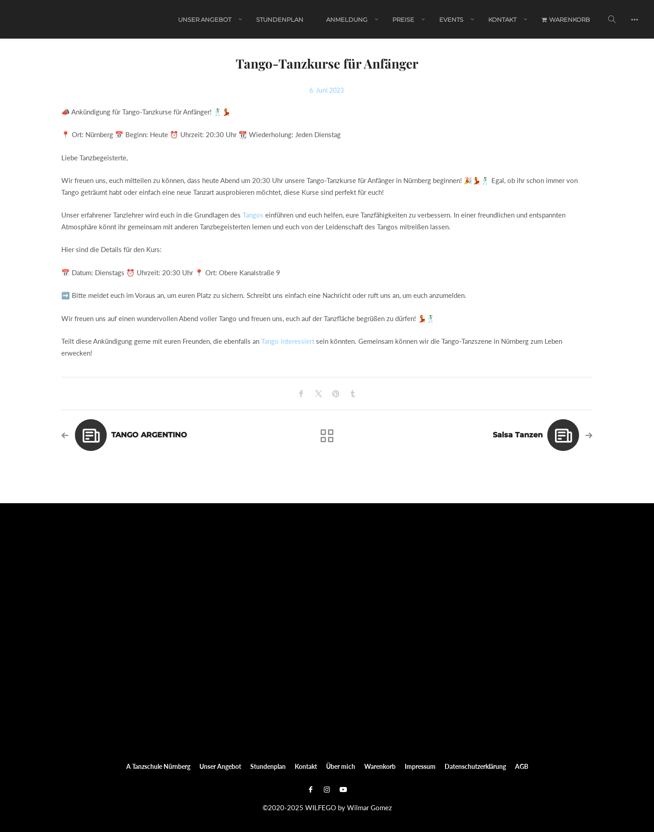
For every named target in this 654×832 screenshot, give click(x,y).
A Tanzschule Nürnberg (158, 766)
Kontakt (502, 19)
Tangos (253, 215)
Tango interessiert (287, 341)
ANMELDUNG (346, 19)
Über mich (340, 766)
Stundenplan (279, 19)
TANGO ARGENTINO (149, 435)
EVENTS (451, 19)
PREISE (403, 19)
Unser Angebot (204, 19)
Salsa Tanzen (518, 435)
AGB (521, 766)
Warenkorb (565, 19)
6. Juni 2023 (326, 90)
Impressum (420, 766)
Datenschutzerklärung (475, 766)
